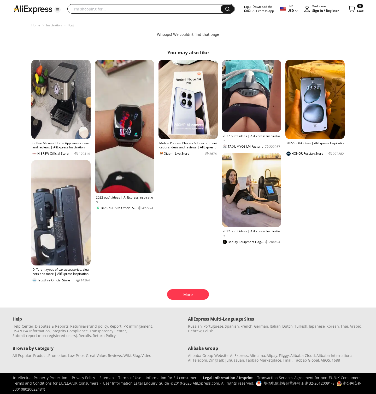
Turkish (300, 326)
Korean (332, 326)
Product (40, 355)
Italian (275, 326)
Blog (136, 355)
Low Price (76, 355)
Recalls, (85, 335)
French (246, 326)
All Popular (22, 355)
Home (35, 25)
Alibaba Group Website (208, 355)
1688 (336, 360)
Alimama (257, 355)
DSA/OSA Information (31, 330)
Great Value (96, 355)
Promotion (57, 355)
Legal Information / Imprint (228, 377)
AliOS (325, 360)
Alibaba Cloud (302, 355)
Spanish (232, 326)
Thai (344, 326)
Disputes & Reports (52, 326)
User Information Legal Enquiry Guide (136, 383)
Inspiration (54, 25)
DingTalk (216, 360)
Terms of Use (129, 377)
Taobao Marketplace (263, 360)
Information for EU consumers (172, 377)
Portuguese (213, 326)
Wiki (127, 355)
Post (71, 25)
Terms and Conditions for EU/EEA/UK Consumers (55, 383)
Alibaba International (335, 355)
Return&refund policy (89, 326)
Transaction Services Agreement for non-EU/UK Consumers (309, 377)
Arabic (355, 326)
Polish (208, 330)
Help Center (23, 326)
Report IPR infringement (131, 326)
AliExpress (239, 355)
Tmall (287, 360)
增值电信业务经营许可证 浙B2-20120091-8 (299, 383)
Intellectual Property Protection (40, 377)
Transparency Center (107, 330)
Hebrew (195, 330)
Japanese (317, 326)
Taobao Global (306, 360)
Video (146, 355)
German (261, 326)
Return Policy (104, 335)
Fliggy (284, 355)
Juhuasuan (234, 360)
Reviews (115, 355)
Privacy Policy (83, 377)
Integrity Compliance (69, 330)
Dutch (287, 326)
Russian (195, 326)
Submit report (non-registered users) (45, 335)
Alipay (272, 355)
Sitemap (106, 377)
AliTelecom (197, 360)
